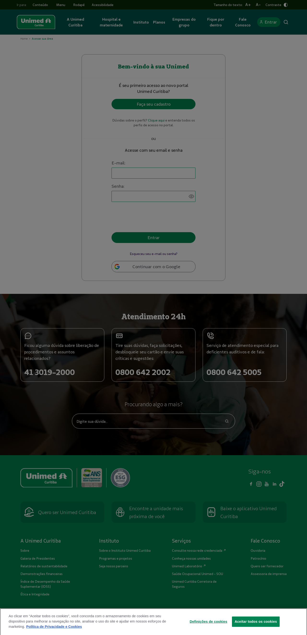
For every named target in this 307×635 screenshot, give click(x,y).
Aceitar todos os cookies (256, 625)
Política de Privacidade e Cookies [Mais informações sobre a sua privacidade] (54, 631)
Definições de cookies (208, 625)
